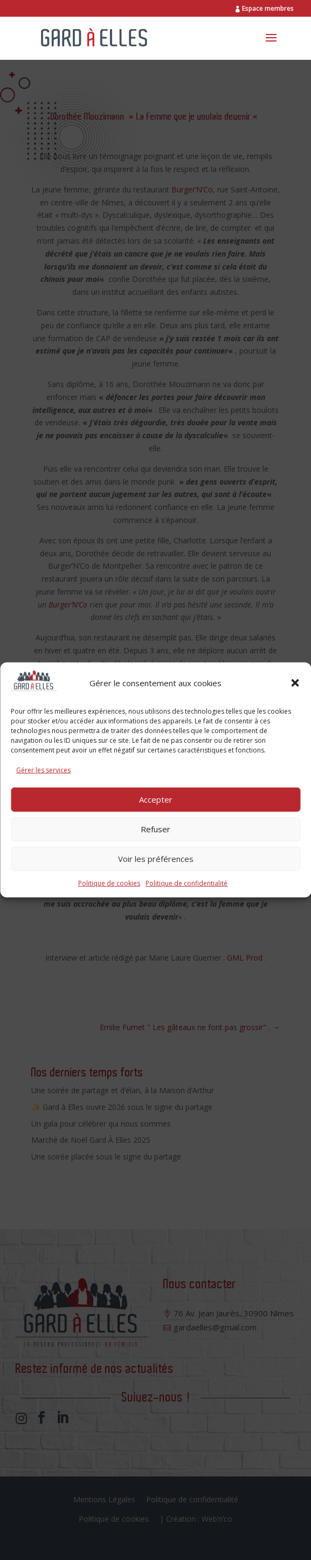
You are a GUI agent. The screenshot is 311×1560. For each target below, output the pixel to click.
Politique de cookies (109, 882)
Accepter (155, 799)
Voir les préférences (155, 858)
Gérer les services (43, 770)
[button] (294, 683)
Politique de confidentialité (186, 882)
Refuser (155, 829)
